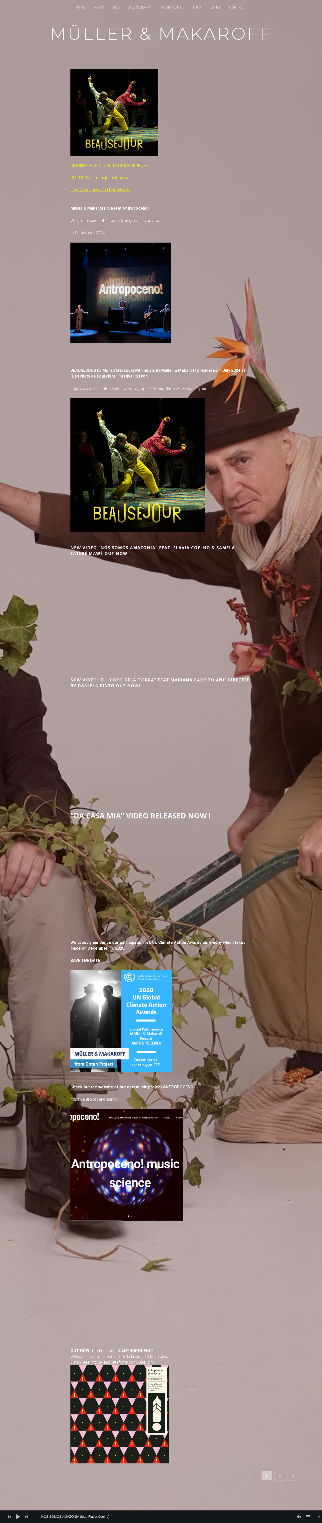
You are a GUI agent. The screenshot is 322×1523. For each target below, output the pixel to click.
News (99, 7)
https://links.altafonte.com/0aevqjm (122, 1362)
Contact (237, 7)
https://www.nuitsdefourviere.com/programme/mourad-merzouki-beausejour (138, 388)
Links (216, 7)
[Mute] (299, 1517)
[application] (161, 1516)
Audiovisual (172, 7)
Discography (140, 7)
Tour (197, 7)
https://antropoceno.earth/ (93, 1099)
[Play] (18, 1517)
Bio (116, 7)
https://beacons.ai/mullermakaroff (100, 190)
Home (81, 7)
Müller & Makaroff (161, 33)
